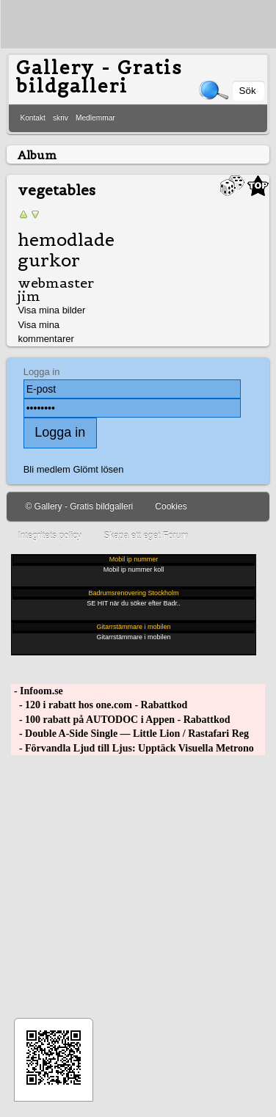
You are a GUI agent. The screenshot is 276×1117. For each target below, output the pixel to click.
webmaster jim (56, 289)
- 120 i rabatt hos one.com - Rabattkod (99, 704)
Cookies (170, 506)
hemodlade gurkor (66, 250)
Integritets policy (49, 536)
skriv (60, 118)
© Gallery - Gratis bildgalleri (79, 506)
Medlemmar (95, 118)
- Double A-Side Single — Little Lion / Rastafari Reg (130, 733)
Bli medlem (46, 469)
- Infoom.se (36, 690)
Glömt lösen (98, 469)
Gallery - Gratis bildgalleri (99, 77)
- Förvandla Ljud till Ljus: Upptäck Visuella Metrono (132, 748)
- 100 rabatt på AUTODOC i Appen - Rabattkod (120, 719)
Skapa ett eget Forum (146, 536)
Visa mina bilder (51, 310)
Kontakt (33, 118)
